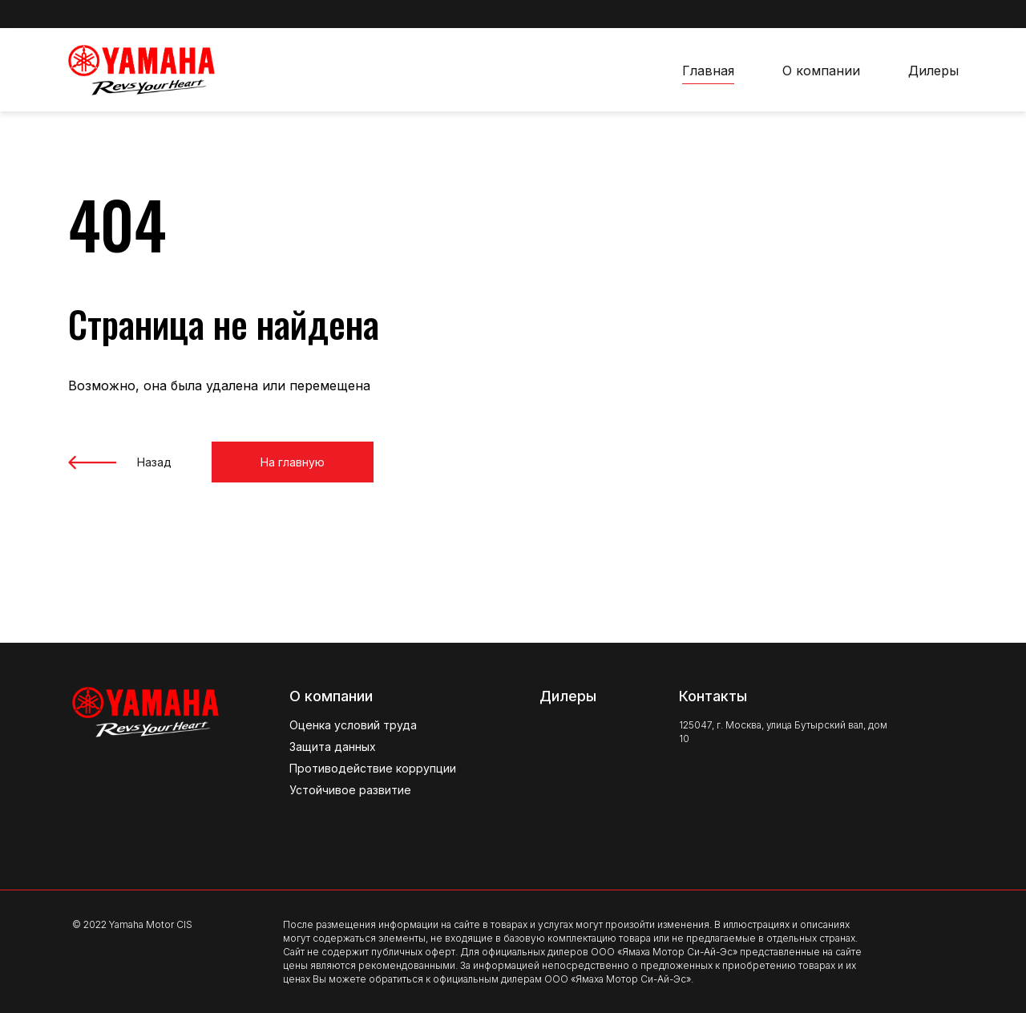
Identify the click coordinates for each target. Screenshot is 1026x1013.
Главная (708, 71)
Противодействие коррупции (372, 768)
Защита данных (332, 746)
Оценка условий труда (353, 725)
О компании (821, 71)
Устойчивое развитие (350, 790)
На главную (293, 462)
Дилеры (933, 71)
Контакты (713, 696)
